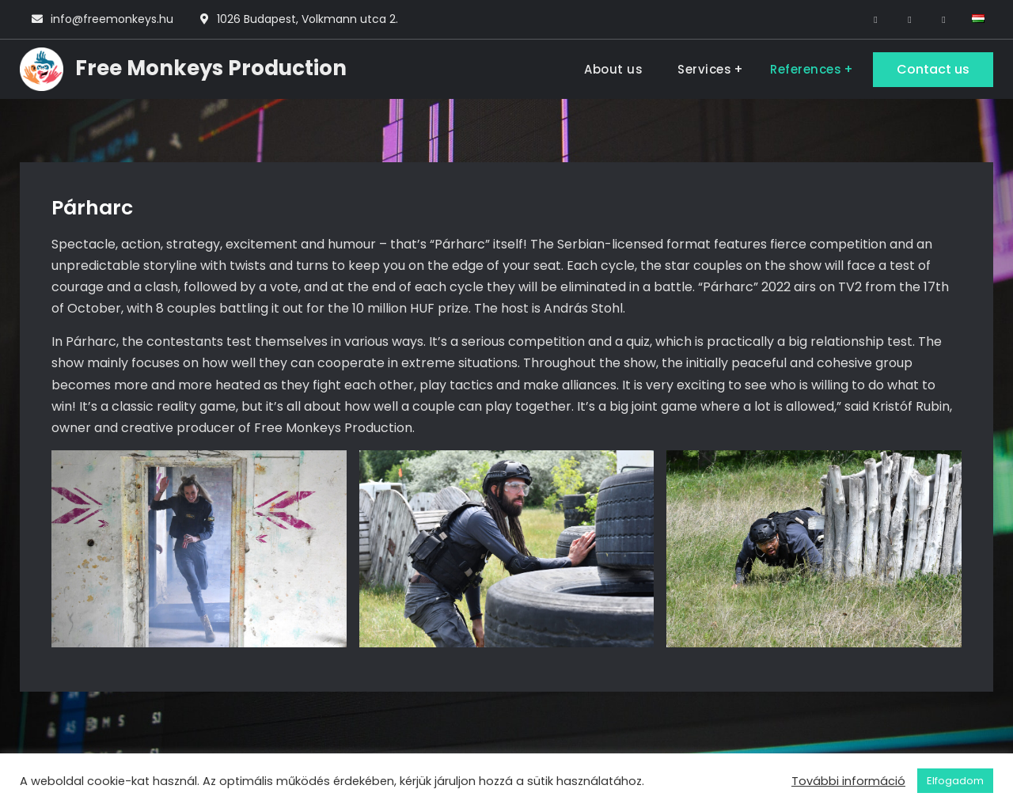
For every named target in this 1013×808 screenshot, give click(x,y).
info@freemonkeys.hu (112, 19)
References (805, 69)
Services (704, 69)
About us (613, 69)
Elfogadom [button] (955, 780)
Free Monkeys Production (211, 68)
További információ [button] (848, 781)
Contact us (933, 69)
